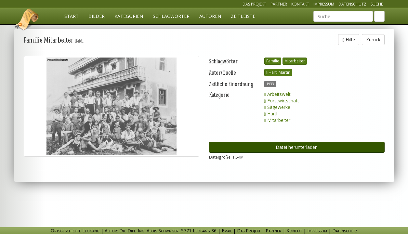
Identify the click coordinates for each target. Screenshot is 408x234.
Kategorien (128, 16)
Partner (278, 4)
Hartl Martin (278, 72)
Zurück (373, 39)
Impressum (323, 4)
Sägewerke (277, 107)
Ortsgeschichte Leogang (27, 20)
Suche (377, 4)
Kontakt (300, 4)
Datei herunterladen (297, 147)
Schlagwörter (171, 16)
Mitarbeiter (294, 61)
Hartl (270, 113)
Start (71, 16)
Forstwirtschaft (281, 101)
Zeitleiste (243, 16)
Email (227, 231)
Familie (272, 61)
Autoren (210, 16)
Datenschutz (352, 4)
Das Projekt (254, 4)
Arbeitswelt (277, 94)
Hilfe (348, 39)
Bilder (96, 16)
